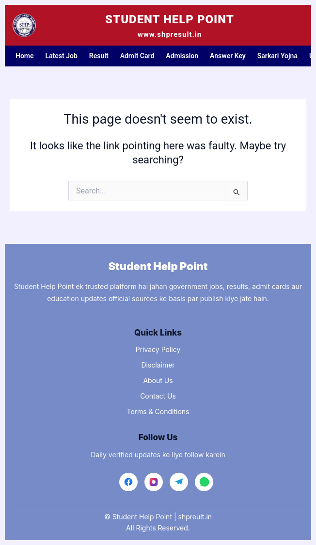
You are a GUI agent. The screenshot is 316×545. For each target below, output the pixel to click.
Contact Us (158, 396)
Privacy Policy (158, 349)
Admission (182, 56)
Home (25, 56)
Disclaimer (157, 365)
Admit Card (137, 56)
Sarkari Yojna (277, 56)
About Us (158, 380)
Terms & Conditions (157, 411)
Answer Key (228, 56)
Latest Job (62, 56)
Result (99, 56)
